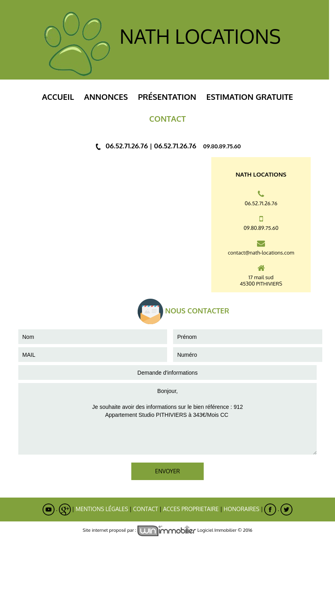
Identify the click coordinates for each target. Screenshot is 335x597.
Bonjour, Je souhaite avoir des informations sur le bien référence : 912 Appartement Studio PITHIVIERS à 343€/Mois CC (167, 419)
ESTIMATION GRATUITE (249, 96)
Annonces (106, 96)
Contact (145, 509)
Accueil (58, 96)
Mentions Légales (102, 509)
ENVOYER (167, 471)
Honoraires (241, 509)
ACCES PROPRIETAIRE (191, 509)
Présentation (167, 96)
